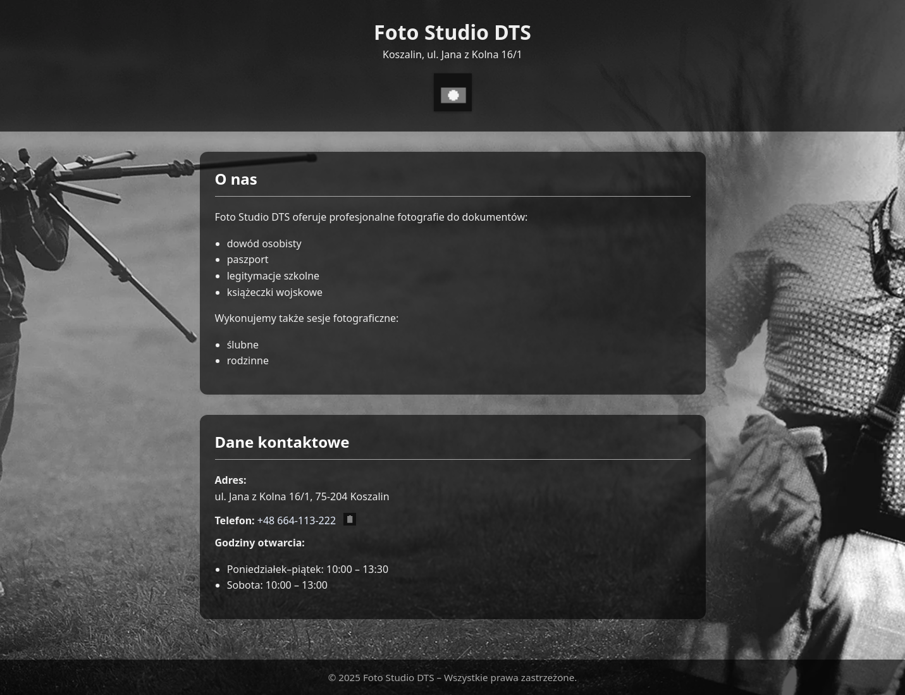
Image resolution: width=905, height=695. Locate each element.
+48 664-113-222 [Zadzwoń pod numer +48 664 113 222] (296, 520)
